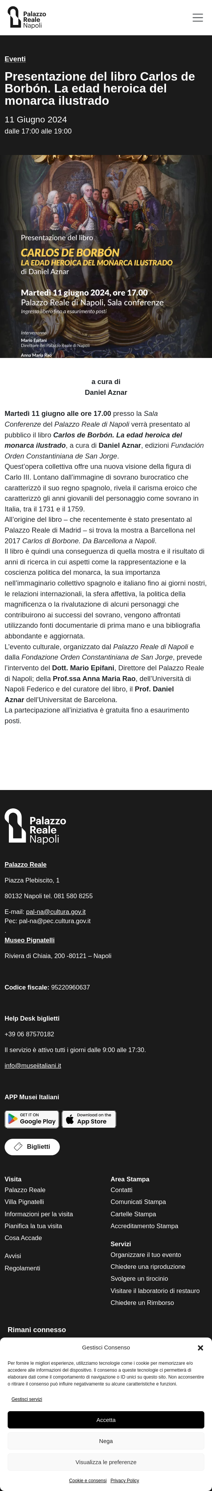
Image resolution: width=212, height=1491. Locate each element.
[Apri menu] (198, 18)
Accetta (105, 1420)
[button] (200, 1348)
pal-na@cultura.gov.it (55, 911)
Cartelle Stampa (133, 1214)
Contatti (122, 1190)
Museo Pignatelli (30, 940)
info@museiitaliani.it (33, 1065)
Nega (106, 1441)
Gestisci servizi (27, 1399)
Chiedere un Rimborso (142, 1302)
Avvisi (13, 1256)
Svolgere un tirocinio (139, 1278)
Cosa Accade (23, 1238)
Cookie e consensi (88, 1480)
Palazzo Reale (25, 1190)
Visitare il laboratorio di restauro (155, 1291)
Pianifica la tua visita (33, 1226)
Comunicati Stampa (138, 1202)
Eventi (15, 59)
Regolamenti (22, 1268)
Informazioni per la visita (39, 1214)
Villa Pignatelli (24, 1202)
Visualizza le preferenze (106, 1462)
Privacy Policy (124, 1480)
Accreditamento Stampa (145, 1226)
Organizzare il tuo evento (146, 1254)
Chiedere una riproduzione (148, 1266)
